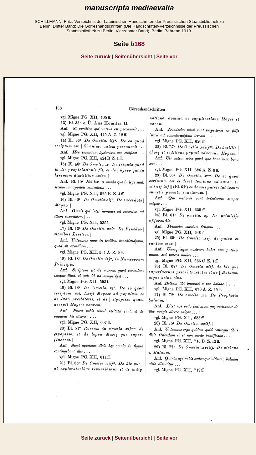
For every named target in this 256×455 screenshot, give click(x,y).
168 (138, 43)
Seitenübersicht (133, 56)
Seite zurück (95, 56)
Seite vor (166, 56)
